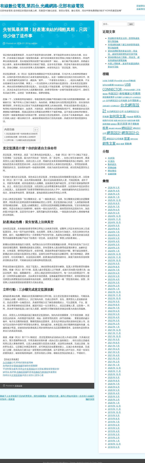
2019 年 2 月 (114, 437)
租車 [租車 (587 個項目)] (105, 128)
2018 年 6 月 (114, 447)
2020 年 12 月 (114, 367)
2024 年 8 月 (114, 228)
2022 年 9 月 (114, 301)
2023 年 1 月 (114, 288)
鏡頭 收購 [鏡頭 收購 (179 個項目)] (120, 144)
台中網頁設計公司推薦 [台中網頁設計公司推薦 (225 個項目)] (116, 100)
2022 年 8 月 (114, 304)
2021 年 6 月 (114, 348)
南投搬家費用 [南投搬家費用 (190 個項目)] (108, 97)
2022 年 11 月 (114, 295)
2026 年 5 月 (114, 187)
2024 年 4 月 (114, 241)
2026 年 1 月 (114, 197)
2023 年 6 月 (114, 273)
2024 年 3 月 (114, 244)
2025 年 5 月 (114, 212)
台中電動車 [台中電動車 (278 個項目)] (133, 100)
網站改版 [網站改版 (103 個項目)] (118, 128)
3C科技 (111, 158)
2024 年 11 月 (114, 219)
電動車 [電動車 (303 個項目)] (128, 143)
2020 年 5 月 (114, 390)
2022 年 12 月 (114, 292)
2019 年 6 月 (114, 424)
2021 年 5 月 (114, 352)
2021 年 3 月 (114, 358)
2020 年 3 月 (114, 396)
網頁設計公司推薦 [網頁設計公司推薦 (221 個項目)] (115, 138)
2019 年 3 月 (114, 434)
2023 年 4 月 (114, 279)
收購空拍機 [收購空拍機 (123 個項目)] (131, 120)
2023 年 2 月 (114, 285)
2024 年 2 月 (114, 247)
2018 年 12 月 (114, 443)
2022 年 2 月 (114, 323)
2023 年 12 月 (114, 254)
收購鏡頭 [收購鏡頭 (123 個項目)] (113, 124)
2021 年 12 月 (114, 329)
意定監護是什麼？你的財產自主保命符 (22, 133)
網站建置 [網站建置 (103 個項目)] (112, 128)
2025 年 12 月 (114, 200)
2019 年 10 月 (114, 412)
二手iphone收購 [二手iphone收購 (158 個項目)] (128, 89)
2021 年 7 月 (114, 345)
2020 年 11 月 (114, 371)
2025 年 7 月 (114, 206)
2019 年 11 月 (114, 409)
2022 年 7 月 (114, 307)
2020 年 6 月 (114, 386)
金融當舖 (112, 173)
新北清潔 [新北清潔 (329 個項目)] (122, 123)
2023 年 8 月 (114, 266)
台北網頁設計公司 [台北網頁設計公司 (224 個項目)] (115, 111)
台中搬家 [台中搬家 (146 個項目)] (118, 97)
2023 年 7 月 (114, 269)
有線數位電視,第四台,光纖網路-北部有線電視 (42, 6)
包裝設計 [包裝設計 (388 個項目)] (113, 93)
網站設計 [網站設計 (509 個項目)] (127, 128)
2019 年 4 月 (114, 431)
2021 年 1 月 (114, 364)
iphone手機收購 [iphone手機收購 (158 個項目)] (129, 80)
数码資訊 (112, 164)
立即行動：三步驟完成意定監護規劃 (21, 140)
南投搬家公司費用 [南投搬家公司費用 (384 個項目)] (129, 93)
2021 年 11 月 (114, 333)
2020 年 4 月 (114, 393)
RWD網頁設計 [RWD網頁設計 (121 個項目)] (119, 85)
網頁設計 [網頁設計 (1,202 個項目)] (114, 132)
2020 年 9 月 (114, 377)
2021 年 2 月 (114, 361)
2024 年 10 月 (114, 222)
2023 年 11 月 (114, 257)
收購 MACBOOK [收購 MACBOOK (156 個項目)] (120, 120)
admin (34, 43)
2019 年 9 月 (114, 415)
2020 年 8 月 (114, 380)
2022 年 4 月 (114, 317)
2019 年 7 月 (114, 421)
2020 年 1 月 (114, 402)
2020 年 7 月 (114, 383)
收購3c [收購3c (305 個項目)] (137, 116)
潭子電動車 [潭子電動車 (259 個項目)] (133, 123)
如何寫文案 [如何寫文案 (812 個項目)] (117, 116)
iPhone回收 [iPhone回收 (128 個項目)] (118, 81)
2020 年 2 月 (114, 399)
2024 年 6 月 (114, 235)
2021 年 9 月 (114, 339)
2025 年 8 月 (114, 203)
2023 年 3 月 (114, 282)
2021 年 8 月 (114, 342)
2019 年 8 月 (114, 418)
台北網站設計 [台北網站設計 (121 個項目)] (115, 106)
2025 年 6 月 (114, 209)
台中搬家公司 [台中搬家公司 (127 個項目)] (127, 97)
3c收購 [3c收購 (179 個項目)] (111, 80)
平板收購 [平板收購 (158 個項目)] (129, 117)
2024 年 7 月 (114, 231)
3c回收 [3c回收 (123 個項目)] (105, 81)
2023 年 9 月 (114, 263)
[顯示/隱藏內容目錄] (35, 130)
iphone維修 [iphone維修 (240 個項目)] (108, 84)
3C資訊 (111, 161)
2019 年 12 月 (114, 405)
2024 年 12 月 (114, 216)
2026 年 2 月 (114, 193)
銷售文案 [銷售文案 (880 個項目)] (109, 143)
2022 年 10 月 (114, 298)
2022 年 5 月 (114, 314)
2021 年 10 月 (114, 336)
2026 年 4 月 (114, 190)
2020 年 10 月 (114, 374)
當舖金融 (138, 7)
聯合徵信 (143, 7)
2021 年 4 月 (114, 355)
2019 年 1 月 (114, 440)
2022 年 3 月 (114, 320)
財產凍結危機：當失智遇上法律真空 (21, 137)
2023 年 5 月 (114, 276)
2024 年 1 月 (114, 250)
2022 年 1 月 (114, 326)
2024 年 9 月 (114, 225)
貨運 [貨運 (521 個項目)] (127, 138)
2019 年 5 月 (114, 428)
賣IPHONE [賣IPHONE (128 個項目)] (134, 139)
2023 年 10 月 (114, 260)
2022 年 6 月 (114, 311)
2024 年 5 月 (114, 238)
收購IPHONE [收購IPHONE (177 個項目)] (108, 120)
